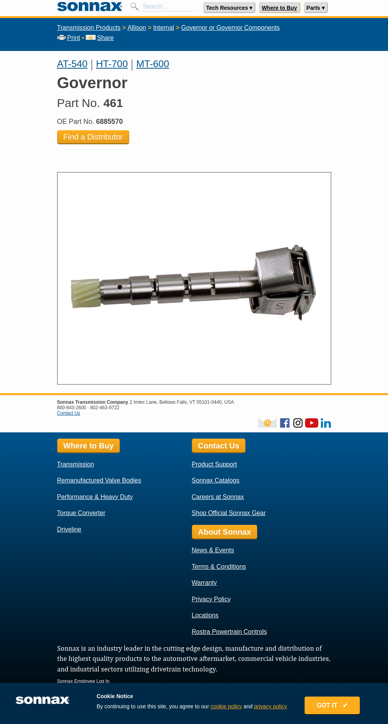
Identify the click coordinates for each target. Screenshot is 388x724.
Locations (205, 615)
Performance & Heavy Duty (95, 497)
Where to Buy (279, 8)
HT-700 (112, 63)
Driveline (69, 529)
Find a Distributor (93, 136)
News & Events (213, 550)
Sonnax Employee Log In (83, 681)
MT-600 (152, 63)
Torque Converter (81, 513)
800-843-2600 (72, 407)
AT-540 (72, 63)
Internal (163, 27)
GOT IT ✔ (332, 705)
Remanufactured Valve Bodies (99, 480)
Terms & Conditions (219, 566)
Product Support (214, 464)
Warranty (204, 582)
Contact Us (68, 413)
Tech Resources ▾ (229, 8)
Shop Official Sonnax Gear (229, 513)
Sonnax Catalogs (216, 480)
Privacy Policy (211, 599)
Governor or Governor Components (230, 27)
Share (100, 37)
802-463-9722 (104, 407)
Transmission (75, 464)
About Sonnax (224, 532)
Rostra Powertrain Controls (229, 631)
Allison (137, 27)
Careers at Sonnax (218, 497)
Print (68, 37)
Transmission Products (89, 27)
